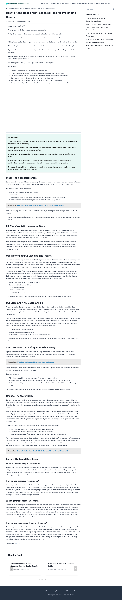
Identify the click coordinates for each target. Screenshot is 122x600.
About (43, 591)
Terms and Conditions (67, 591)
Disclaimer (77, 591)
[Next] (75, 568)
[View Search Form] (114, 3)
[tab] (39, 579)
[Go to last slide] (11, 568)
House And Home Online (66, 594)
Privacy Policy (56, 591)
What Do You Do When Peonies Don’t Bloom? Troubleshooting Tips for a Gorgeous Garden (98, 27)
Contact (48, 591)
